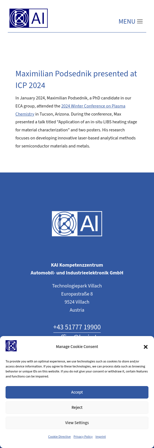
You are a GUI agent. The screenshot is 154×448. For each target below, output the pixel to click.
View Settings (77, 423)
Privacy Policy (83, 436)
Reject (77, 408)
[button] (145, 347)
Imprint (100, 436)
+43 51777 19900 (77, 327)
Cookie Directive (59, 436)
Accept (77, 392)
